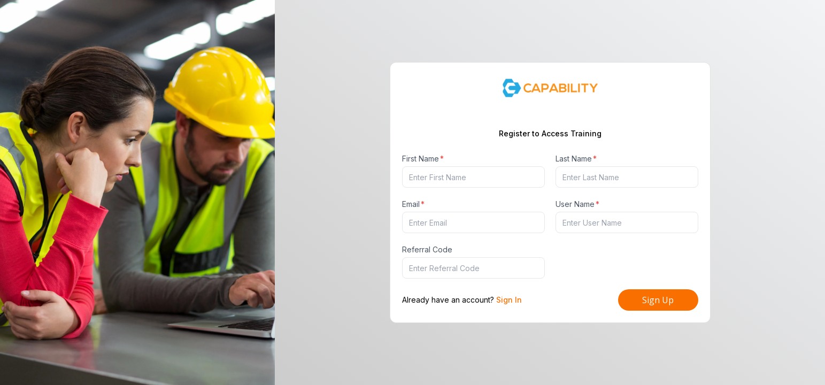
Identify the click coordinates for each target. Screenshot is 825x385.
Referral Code (427, 249)
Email (413, 204)
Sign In (509, 299)
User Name (577, 204)
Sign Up (658, 300)
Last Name (576, 158)
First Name (423, 158)
